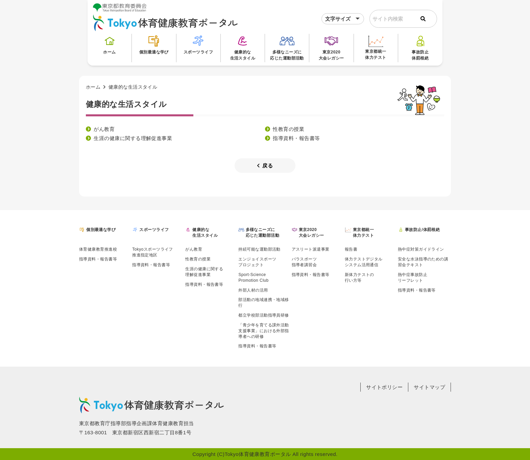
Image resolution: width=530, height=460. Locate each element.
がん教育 (104, 129)
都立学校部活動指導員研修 (263, 315)
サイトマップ (429, 387)
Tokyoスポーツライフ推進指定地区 (152, 252)
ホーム (109, 44)
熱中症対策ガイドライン (421, 249)
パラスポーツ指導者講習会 (304, 262)
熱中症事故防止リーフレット (412, 277)
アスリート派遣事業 (311, 249)
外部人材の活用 (253, 290)
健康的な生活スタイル (243, 47)
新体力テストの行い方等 (359, 277)
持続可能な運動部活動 (259, 249)
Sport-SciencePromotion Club (253, 277)
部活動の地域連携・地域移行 (263, 302)
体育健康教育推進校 (98, 249)
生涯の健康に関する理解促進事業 (133, 138)
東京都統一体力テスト (375, 47)
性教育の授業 (288, 129)
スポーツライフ (198, 44)
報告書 (351, 249)
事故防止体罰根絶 (420, 47)
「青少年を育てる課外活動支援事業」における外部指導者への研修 (263, 331)
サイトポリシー (384, 387)
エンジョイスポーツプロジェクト (257, 262)
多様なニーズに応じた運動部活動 (287, 47)
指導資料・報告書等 (296, 138)
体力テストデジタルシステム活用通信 (364, 262)
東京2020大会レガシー (331, 47)
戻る (265, 165)
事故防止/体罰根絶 (422, 229)
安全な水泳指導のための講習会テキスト (423, 262)
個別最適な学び (154, 44)
